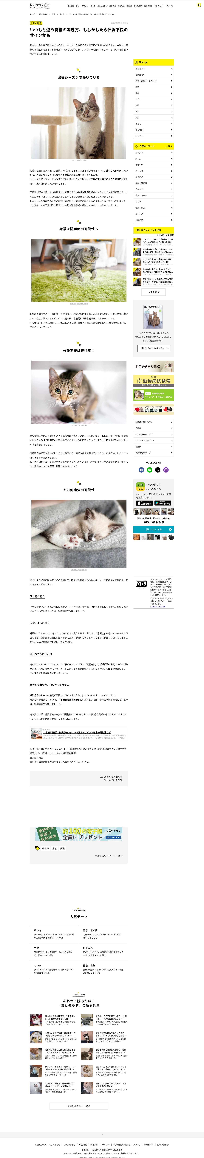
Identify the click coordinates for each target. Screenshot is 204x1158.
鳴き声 (62, 14)
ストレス (139, 171)
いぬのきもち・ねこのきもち (47, 1145)
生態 (53, 14)
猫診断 (138, 446)
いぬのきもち (69, 1145)
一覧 (168, 146)
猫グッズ (139, 189)
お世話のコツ (102, 6)
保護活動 (139, 219)
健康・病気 (140, 207)
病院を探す (148, 6)
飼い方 (138, 158)
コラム (138, 99)
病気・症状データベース (145, 80)
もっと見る (154, 291)
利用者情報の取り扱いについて (126, 1145)
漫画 (137, 93)
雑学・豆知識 (141, 183)
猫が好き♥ (139, 74)
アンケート (140, 135)
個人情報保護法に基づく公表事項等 (107, 1150)
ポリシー (106, 1145)
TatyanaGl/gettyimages (79, 570)
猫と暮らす (43, 14)
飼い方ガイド (159, 6)
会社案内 (85, 1150)
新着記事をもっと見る (78, 1106)
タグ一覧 (169, 6)
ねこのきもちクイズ (144, 434)
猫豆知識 (70, 6)
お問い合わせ (163, 1145)
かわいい (139, 164)
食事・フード (141, 195)
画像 (137, 111)
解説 (62, 848)
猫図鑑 (129, 6)
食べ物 (92, 6)
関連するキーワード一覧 (107, 855)
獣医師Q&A (138, 6)
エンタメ (112, 6)
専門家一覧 (148, 1145)
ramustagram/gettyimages (79, 304)
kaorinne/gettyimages (79, 160)
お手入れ (139, 152)
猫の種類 (139, 129)
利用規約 (94, 1145)
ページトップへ (102, 1135)
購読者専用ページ (143, 452)
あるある (139, 177)
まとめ (138, 123)
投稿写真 (121, 6)
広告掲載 (83, 1145)
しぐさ (138, 201)
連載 (77, 6)
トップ (32, 14)
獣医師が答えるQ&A (143, 422)
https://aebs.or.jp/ (157, 606)
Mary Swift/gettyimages (79, 425)
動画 (137, 105)
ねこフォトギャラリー (144, 440)
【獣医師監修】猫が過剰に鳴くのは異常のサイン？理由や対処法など (77, 732)
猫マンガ (85, 6)
